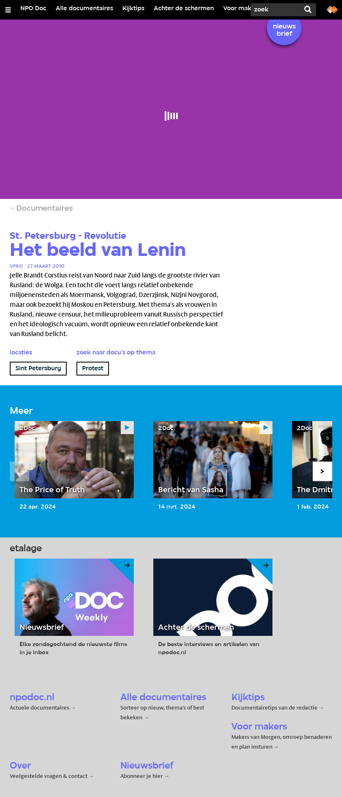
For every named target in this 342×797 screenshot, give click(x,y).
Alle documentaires (84, 8)
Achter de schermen (184, 8)
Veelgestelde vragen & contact (48, 776)
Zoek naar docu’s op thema (115, 352)
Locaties (21, 352)
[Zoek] (275, 9)
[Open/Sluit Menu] (8, 10)
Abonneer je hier (142, 776)
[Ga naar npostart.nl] (332, 9)
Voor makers (241, 8)
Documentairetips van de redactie (274, 707)
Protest (92, 368)
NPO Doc (33, 8)
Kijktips (133, 8)
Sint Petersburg (38, 368)
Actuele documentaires (39, 707)
